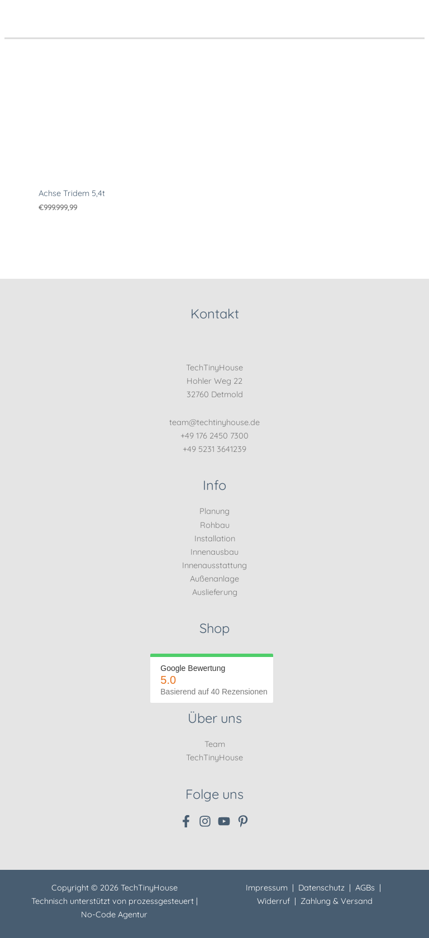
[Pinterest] (243, 821)
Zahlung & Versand (337, 901)
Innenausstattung (214, 565)
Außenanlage (214, 578)
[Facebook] (186, 821)
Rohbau (215, 525)
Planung (214, 511)
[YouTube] (224, 821)
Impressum (267, 887)
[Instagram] (205, 821)
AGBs (365, 887)
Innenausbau (214, 551)
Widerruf (273, 901)
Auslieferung (214, 592)
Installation (214, 538)
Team (214, 744)
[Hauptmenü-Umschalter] (413, 13)
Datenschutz (321, 887)
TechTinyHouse (214, 757)
